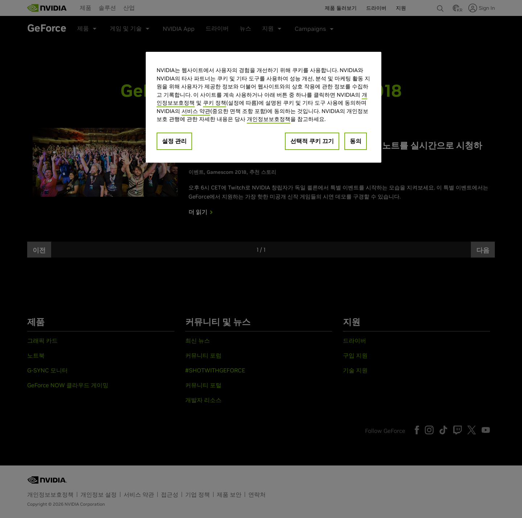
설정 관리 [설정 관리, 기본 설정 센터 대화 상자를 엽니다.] (174, 141)
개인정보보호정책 (268, 119)
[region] (263, 107)
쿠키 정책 (214, 102)
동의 (355, 141)
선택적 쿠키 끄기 (312, 141)
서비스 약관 (196, 111)
